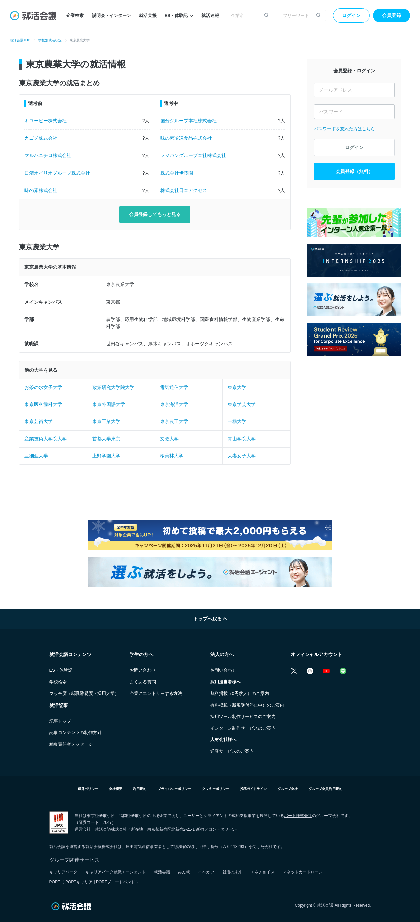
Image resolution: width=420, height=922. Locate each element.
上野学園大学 (106, 455)
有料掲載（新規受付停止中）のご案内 (247, 705)
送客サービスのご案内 (232, 751)
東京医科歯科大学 (43, 404)
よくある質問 (143, 681)
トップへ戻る (210, 618)
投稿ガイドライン (253, 789)
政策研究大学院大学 (113, 387)
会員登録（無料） (354, 171)
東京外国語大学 (108, 404)
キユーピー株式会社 (45, 120)
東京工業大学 (106, 421)
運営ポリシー (88, 789)
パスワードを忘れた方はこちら (344, 128)
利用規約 (139, 789)
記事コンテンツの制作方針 (75, 732)
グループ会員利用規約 (325, 789)
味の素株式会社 (40, 190)
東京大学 (237, 387)
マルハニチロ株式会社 (47, 155)
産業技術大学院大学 (45, 438)
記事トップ (60, 721)
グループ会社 (288, 789)
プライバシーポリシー (174, 789)
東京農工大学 (174, 421)
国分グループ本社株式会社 (188, 120)
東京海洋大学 (174, 404)
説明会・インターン (111, 15)
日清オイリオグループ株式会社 (57, 173)
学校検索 (58, 681)
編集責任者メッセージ (71, 744)
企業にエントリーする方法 (156, 693)
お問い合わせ (143, 670)
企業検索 (75, 15)
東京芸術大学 (38, 421)
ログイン (351, 15)
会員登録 (391, 15)
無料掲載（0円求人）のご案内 (239, 693)
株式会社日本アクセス (183, 190)
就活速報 (210, 15)
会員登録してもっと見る (155, 214)
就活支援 (148, 15)
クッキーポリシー (215, 789)
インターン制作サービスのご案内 (243, 728)
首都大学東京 (106, 438)
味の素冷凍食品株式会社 (186, 138)
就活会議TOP (20, 40)
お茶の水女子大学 (43, 387)
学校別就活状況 (50, 40)
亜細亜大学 (36, 455)
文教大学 (169, 438)
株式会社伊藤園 (176, 173)
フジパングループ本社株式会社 (193, 155)
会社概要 (115, 789)
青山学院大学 (242, 438)
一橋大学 (237, 421)
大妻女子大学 (242, 455)
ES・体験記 (179, 15)
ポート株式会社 (298, 815)
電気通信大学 (174, 387)
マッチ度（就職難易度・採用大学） (84, 693)
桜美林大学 (171, 455)
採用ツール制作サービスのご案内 (243, 716)
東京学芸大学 (242, 404)
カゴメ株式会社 (40, 138)
